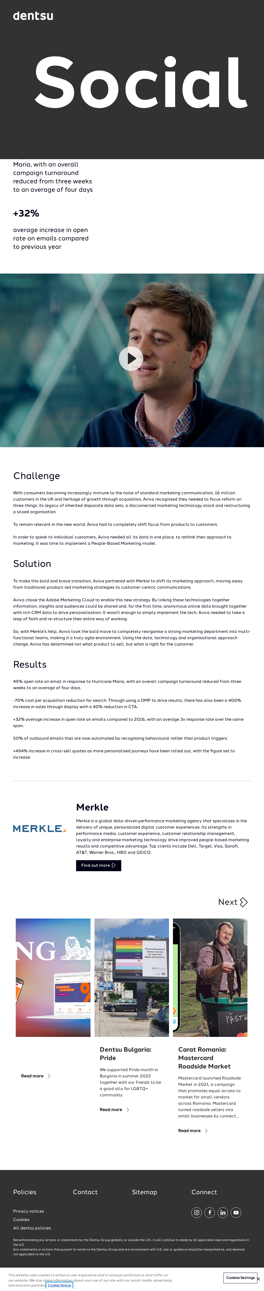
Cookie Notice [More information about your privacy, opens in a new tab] (59, 1285)
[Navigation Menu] (237, 16)
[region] (132, 1279)
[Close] (258, 1279)
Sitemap (144, 1192)
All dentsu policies (32, 1228)
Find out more (98, 865)
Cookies (21, 1220)
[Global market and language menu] (71, 17)
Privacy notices (28, 1211)
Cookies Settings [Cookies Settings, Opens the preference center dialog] (240, 1278)
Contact (85, 1192)
